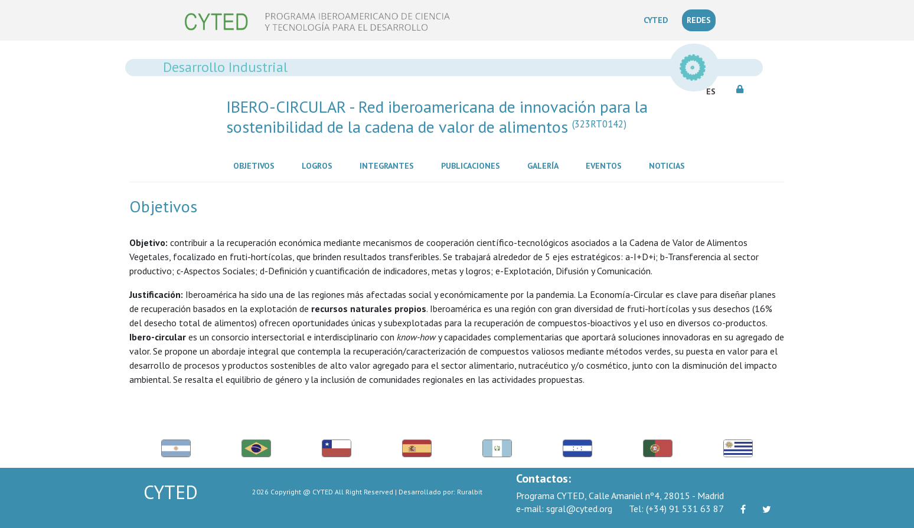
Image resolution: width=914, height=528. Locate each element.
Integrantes (389, 165)
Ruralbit (469, 491)
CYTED (658, 19)
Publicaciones (473, 165)
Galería (545, 165)
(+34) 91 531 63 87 (676, 508)
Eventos (606, 165)
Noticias (669, 165)
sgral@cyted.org (564, 508)
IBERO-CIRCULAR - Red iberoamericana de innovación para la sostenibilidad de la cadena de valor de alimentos (437, 116)
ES (711, 91)
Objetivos (256, 165)
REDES (699, 20)
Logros (319, 165)
